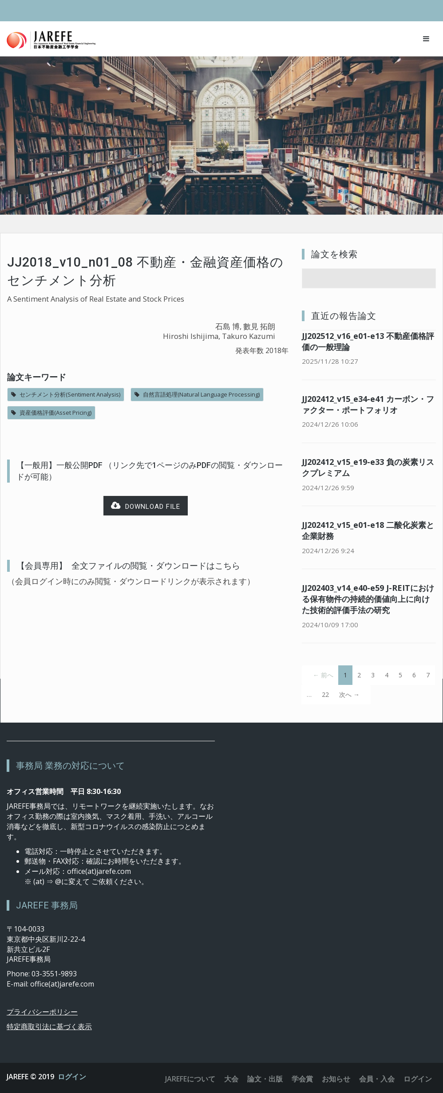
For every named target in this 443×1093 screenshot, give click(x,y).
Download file (145, 506)
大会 (231, 1079)
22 (325, 694)
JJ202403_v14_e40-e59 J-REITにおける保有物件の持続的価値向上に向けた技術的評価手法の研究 (368, 598)
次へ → (349, 694)
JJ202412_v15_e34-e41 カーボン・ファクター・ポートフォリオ (368, 404)
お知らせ (336, 1079)
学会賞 (302, 1079)
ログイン (72, 1076)
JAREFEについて (190, 1079)
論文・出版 (265, 1079)
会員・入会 (377, 1079)
